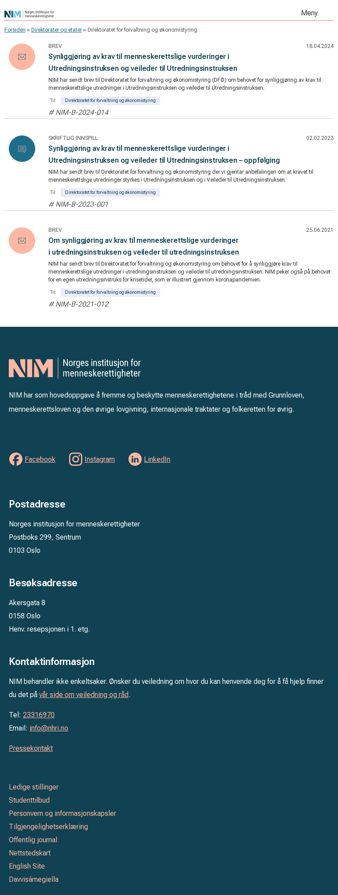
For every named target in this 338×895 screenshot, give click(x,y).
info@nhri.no (48, 728)
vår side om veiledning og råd (84, 694)
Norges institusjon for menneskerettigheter (94, 14)
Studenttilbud (29, 800)
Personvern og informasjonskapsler (62, 813)
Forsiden (15, 30)
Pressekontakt (31, 748)
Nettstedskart (30, 853)
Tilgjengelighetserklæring (48, 826)
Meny (309, 13)
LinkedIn (157, 459)
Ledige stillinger (34, 787)
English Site (27, 866)
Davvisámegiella (34, 879)
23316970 (39, 715)
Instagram (99, 459)
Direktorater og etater (56, 30)
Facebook (40, 459)
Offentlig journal (33, 840)
